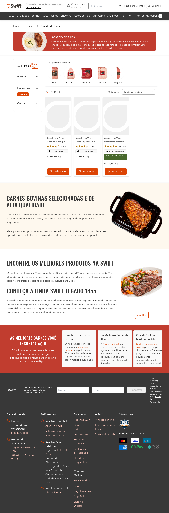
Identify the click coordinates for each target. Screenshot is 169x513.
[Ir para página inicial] (14, 6)
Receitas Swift (82, 420)
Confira (141, 315)
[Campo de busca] (104, 6)
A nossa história (104, 420)
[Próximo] (160, 16)
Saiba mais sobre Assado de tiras (104, 48)
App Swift (79, 496)
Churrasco (23, 16)
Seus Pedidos (82, 480)
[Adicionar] (58, 171)
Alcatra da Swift (111, 344)
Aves (45, 16)
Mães (11, 16)
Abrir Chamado (54, 492)
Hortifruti (126, 16)
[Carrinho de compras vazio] (154, 6)
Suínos (54, 16)
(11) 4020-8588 (20, 433)
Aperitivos (112, 16)
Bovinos (36, 16)
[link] (33, 7)
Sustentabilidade (105, 434)
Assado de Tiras (50, 26)
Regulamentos (82, 491)
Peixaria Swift (82, 434)
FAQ (76, 486)
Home (16, 26)
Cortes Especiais (96, 16)
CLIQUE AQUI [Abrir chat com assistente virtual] (54, 426)
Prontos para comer (146, 16)
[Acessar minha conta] (134, 6)
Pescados (79, 16)
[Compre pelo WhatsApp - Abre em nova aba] (77, 6)
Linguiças (66, 16)
